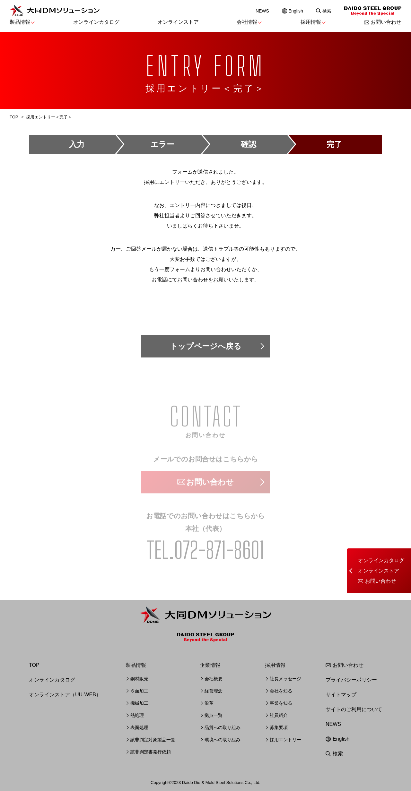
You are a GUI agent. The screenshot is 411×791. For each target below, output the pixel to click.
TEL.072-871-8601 (205, 551)
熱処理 (137, 715)
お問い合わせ (386, 22)
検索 (326, 10)
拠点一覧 (214, 715)
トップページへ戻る (205, 346)
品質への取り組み (222, 727)
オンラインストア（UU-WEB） (65, 694)
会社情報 (247, 22)
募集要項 (279, 727)
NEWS (262, 10)
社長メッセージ (285, 678)
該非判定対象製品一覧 (152, 739)
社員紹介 (279, 715)
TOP (14, 117)
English (295, 10)
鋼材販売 (139, 678)
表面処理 (139, 727)
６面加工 (139, 690)
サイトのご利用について (354, 709)
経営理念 (214, 690)
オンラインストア (178, 22)
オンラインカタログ (96, 22)
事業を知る (281, 703)
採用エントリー (285, 739)
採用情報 (311, 22)
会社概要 (214, 678)
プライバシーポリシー (351, 680)
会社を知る (281, 690)
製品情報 (20, 22)
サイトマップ (341, 694)
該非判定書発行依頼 (150, 751)
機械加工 (139, 703)
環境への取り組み (222, 739)
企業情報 (210, 665)
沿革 (209, 703)
